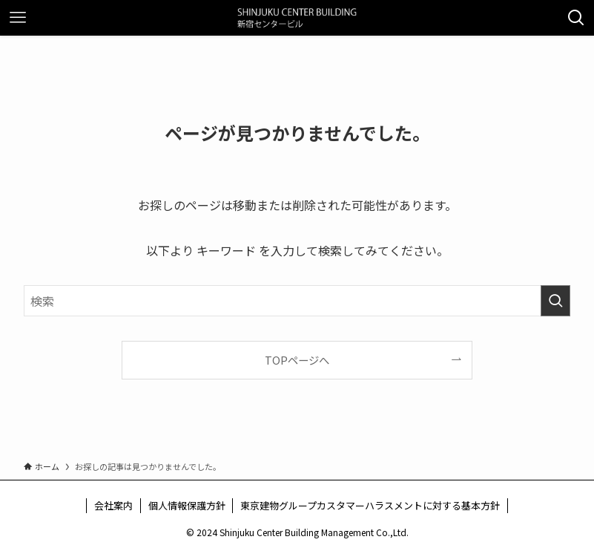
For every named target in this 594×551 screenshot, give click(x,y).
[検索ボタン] (576, 18)
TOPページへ (297, 360)
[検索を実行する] (555, 300)
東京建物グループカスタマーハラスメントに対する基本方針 (370, 505)
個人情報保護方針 (186, 505)
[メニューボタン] (18, 18)
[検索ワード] (297, 300)
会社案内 (113, 505)
